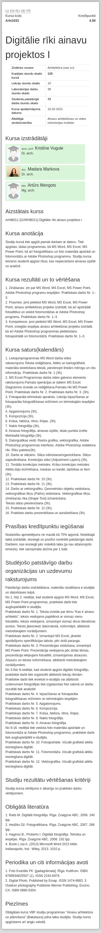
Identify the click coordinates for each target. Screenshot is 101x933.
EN (12, 11)
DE (23, 11)
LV (7, 11)
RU (17, 11)
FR (28, 11)
